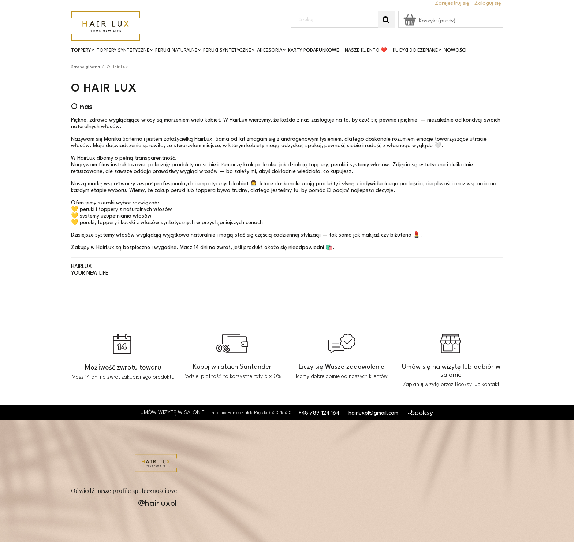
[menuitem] (84, 50)
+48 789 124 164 (318, 413)
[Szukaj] (386, 19)
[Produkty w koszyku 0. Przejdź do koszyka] (430, 21)
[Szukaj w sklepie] (336, 19)
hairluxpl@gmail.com (373, 413)
